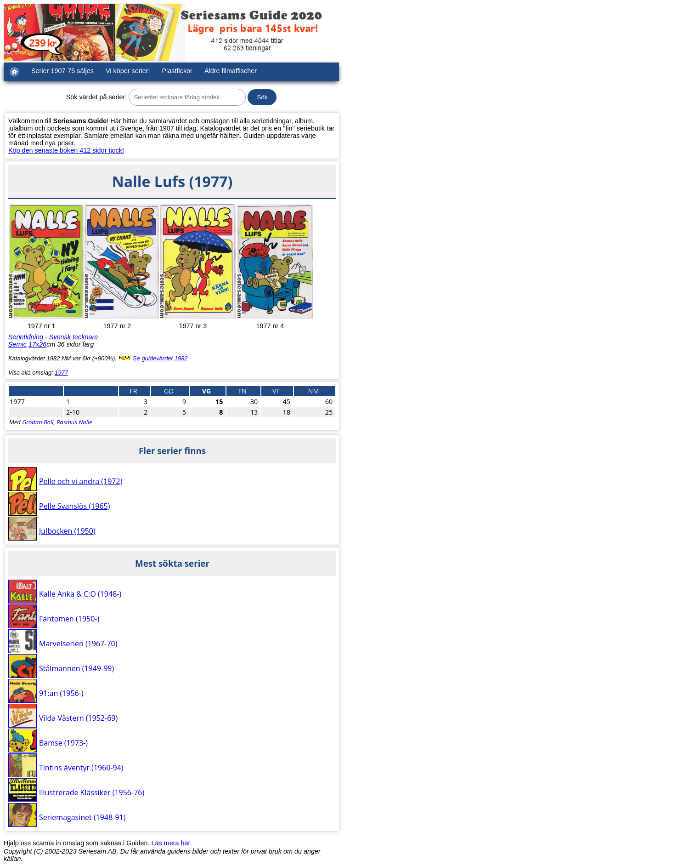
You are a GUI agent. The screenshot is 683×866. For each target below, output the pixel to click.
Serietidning (25, 337)
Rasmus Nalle (74, 422)
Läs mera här (171, 843)
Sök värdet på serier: (96, 97)
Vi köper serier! (128, 70)
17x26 (37, 344)
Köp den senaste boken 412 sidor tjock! (66, 150)
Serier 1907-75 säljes (62, 70)
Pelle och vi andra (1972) (80, 481)
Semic (17, 344)
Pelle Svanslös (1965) (74, 506)
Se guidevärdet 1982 (160, 358)
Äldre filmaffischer (230, 70)
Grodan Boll (37, 422)
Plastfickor (177, 70)
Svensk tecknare (73, 337)
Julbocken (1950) (67, 531)
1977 (61, 372)
